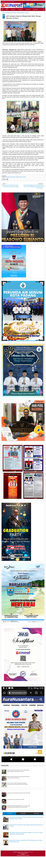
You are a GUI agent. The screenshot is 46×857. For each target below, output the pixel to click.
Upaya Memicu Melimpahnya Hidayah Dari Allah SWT (18, 792)
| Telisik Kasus (40, 9)
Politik (17, 177)
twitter (37, 2)
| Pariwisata (31, 9)
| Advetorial (23, 9)
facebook (40, 2)
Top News (9, 813)
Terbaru (20, 177)
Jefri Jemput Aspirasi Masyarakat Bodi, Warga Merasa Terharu (23, 17)
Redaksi (23, 854)
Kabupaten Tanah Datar (10, 177)
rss (44, 2)
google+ (42, 2)
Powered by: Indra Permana (23, 855)
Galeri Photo (36, 813)
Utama (24, 177)
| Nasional (9, 9)
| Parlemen (16, 9)
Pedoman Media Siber (23, 853)
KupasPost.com (16, 852)
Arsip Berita (22, 813)
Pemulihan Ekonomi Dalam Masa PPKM (15, 799)
